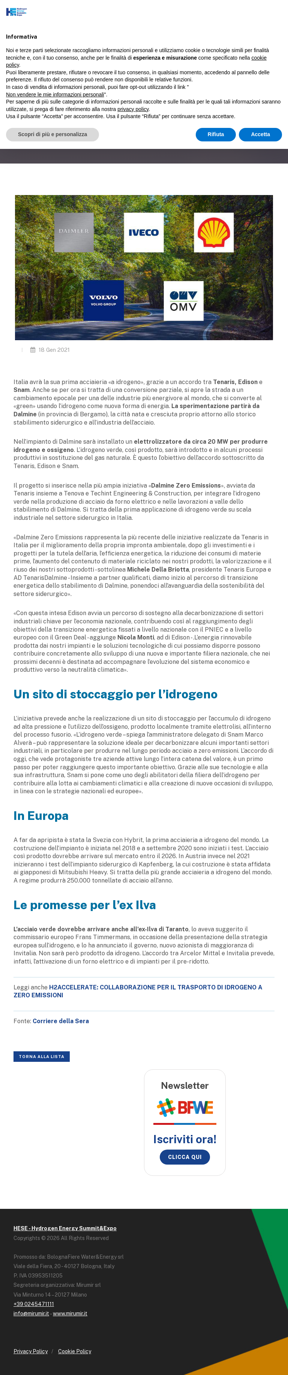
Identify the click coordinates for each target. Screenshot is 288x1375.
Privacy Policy (31, 1351)
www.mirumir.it (70, 1313)
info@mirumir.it (31, 1313)
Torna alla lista (41, 1056)
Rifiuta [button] (216, 134)
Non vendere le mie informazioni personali (55, 95)
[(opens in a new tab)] (61, 1021)
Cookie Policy (74, 1351)
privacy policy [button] (132, 109)
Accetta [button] (260, 134)
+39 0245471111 (34, 1304)
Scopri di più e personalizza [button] (52, 134)
